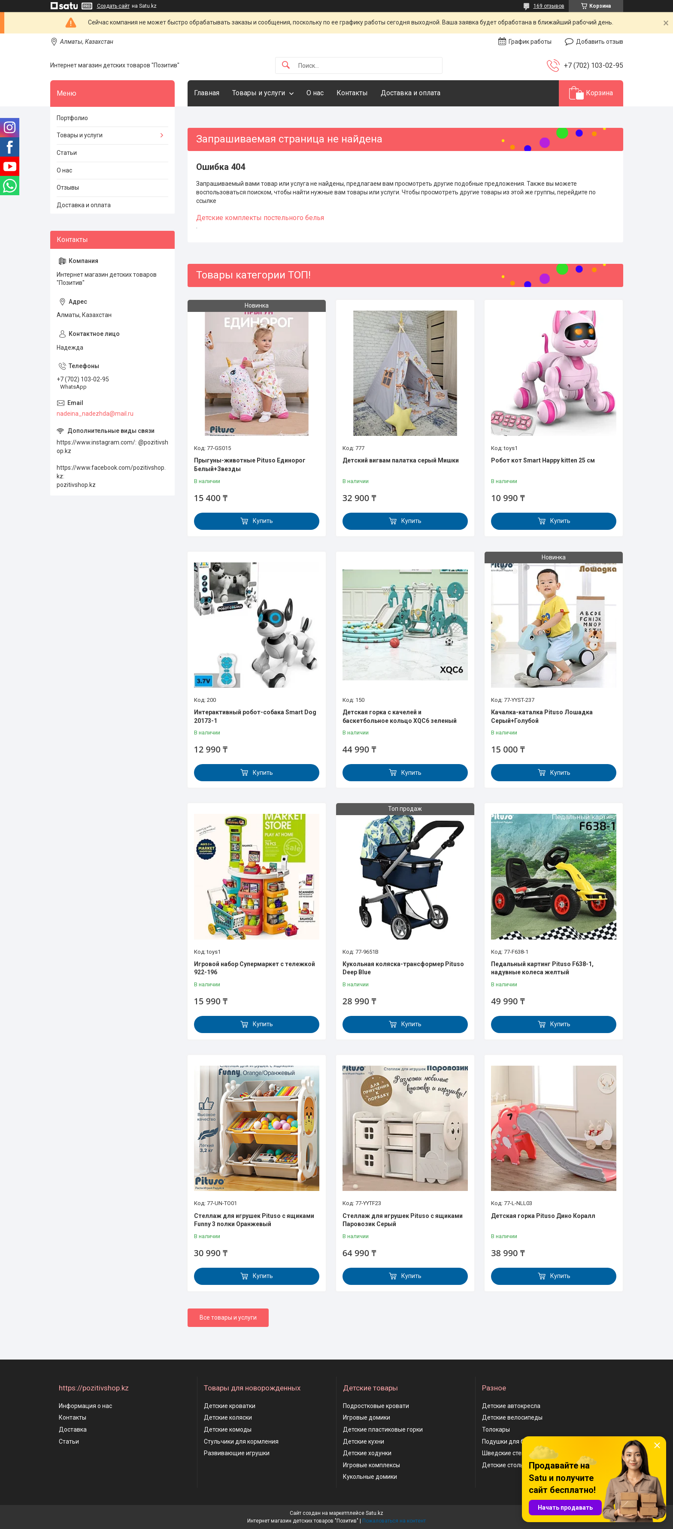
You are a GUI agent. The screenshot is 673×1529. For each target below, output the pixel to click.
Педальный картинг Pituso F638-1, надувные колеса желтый (542, 968)
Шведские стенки (506, 1453)
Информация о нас (85, 1405)
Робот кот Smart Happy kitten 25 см (543, 460)
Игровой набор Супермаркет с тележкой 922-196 (254, 968)
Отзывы (68, 187)
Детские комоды (228, 1429)
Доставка (73, 1429)
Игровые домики (366, 1417)
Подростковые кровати (376, 1405)
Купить (263, 520)
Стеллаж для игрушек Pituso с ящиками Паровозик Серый (403, 1220)
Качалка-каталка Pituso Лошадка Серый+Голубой (542, 716)
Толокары (496, 1429)
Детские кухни (363, 1441)
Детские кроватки (229, 1405)
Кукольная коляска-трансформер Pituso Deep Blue (403, 968)
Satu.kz (374, 1513)
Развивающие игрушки (237, 1453)
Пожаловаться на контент (394, 1521)
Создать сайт (113, 6)
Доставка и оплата (410, 93)
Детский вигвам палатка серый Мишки (401, 460)
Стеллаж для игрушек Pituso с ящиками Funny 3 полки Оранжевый (254, 1220)
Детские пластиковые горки (383, 1429)
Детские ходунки (367, 1453)
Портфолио (72, 118)
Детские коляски (228, 1417)
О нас (315, 93)
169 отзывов (549, 6)
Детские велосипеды (512, 1417)
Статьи (67, 152)
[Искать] (286, 65)
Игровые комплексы (371, 1465)
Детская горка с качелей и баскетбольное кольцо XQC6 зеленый (400, 716)
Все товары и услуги (228, 1317)
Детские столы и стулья (516, 1465)
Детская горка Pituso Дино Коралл (543, 1215)
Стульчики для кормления (241, 1441)
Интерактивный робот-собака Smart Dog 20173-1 (255, 716)
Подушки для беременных (519, 1441)
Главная (206, 93)
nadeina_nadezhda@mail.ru (95, 413)
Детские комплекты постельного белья (260, 218)
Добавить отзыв (599, 41)
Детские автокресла (511, 1405)
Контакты (352, 93)
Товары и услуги (258, 93)
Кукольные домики (370, 1476)
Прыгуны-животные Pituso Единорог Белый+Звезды (250, 464)
